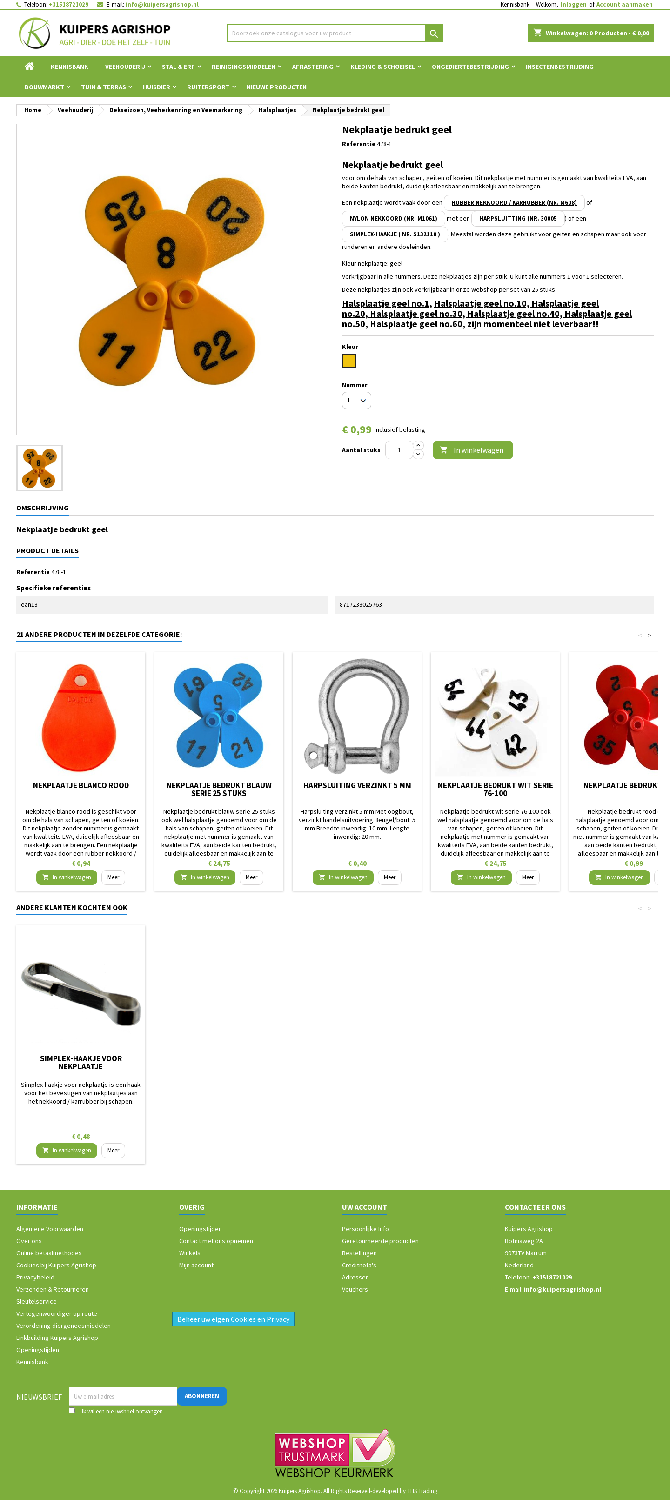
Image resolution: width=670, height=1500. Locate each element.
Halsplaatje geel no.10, (482, 303)
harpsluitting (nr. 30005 (518, 218)
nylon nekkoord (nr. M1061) (393, 218)
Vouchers (355, 1289)
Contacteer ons (535, 1207)
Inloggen (574, 4)
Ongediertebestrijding (470, 66)
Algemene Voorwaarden (49, 1229)
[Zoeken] (335, 33)
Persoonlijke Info (365, 1229)
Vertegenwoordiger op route (56, 1313)
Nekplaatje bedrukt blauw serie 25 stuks (219, 789)
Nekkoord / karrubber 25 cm (219, 1058)
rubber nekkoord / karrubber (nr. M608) (514, 203)
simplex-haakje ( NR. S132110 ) (395, 234)
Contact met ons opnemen (216, 1241)
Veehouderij (125, 66)
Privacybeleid (35, 1277)
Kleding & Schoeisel (382, 66)
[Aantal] (399, 450)
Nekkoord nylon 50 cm (357, 1058)
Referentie (358, 144)
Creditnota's (359, 1265)
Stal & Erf (178, 66)
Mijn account (196, 1265)
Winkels (190, 1253)
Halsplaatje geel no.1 (385, 303)
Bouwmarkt (44, 87)
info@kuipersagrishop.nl (162, 4)
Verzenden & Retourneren (52, 1289)
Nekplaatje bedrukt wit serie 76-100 (495, 789)
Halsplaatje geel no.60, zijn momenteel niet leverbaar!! (484, 323)
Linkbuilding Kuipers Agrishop (57, 1337)
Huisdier (156, 87)
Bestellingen (359, 1253)
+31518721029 (68, 4)
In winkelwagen (471, 450)
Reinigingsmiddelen (243, 66)
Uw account (364, 1207)
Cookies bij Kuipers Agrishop (56, 1265)
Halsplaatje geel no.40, (515, 313)
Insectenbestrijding (560, 66)
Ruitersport (208, 87)
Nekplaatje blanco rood (81, 785)
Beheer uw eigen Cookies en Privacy (233, 1319)
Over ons (29, 1241)
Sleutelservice (36, 1301)
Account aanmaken (624, 4)
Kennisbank (515, 4)
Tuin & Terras (103, 87)
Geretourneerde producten (380, 1241)
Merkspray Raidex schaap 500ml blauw (81, 1062)
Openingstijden (37, 1350)
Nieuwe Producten (277, 87)
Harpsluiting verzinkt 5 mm (357, 785)
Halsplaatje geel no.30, (418, 313)
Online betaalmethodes (49, 1253)
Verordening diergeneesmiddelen (63, 1325)
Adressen (355, 1277)
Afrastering (313, 66)
